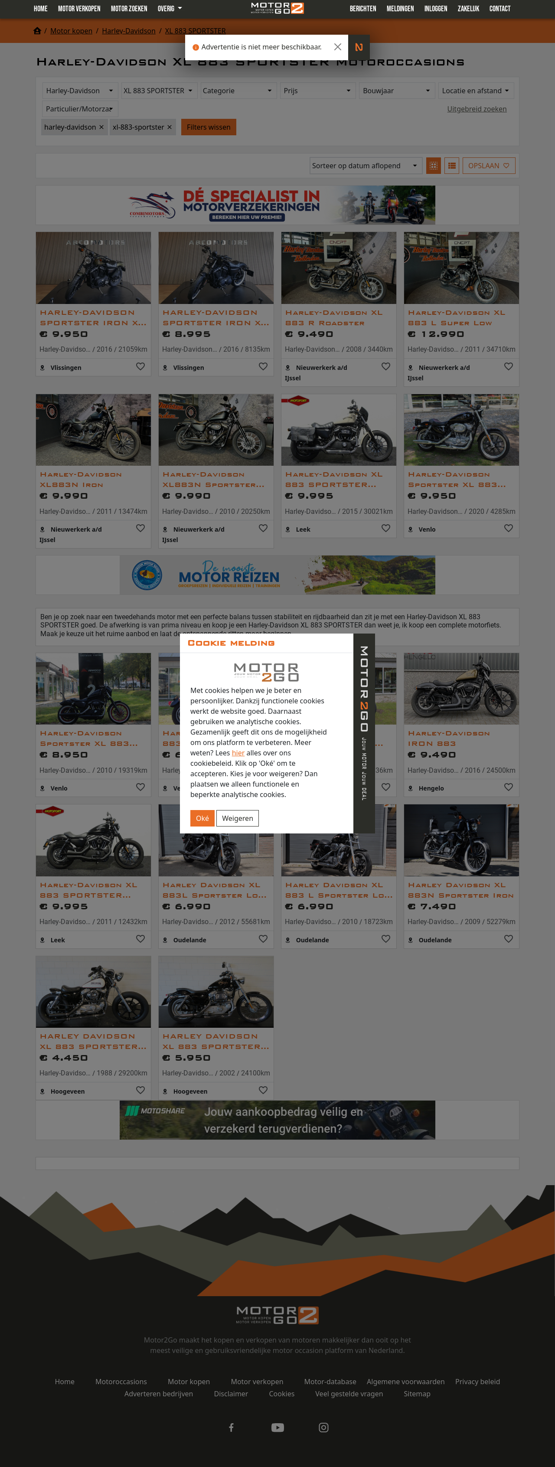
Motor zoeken (129, 8)
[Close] (337, 47)
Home (41, 8)
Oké (202, 818)
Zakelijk (468, 8)
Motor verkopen (79, 8)
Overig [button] (167, 8)
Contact (500, 8)
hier (238, 753)
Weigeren (237, 818)
